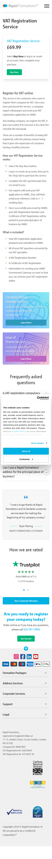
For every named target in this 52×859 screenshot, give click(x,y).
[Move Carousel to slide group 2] (28, 590)
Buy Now (14, 72)
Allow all (26, 451)
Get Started (26, 638)
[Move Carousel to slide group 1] (24, 590)
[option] (26, 572)
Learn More (26, 322)
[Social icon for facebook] (22, 657)
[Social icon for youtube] (36, 657)
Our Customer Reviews (26, 600)
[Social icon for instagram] (16, 657)
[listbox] (26, 572)
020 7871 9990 (32, 629)
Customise (26, 459)
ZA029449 (27, 750)
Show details (37, 443)
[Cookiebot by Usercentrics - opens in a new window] (37, 398)
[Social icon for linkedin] (29, 657)
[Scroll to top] (26, 648)
